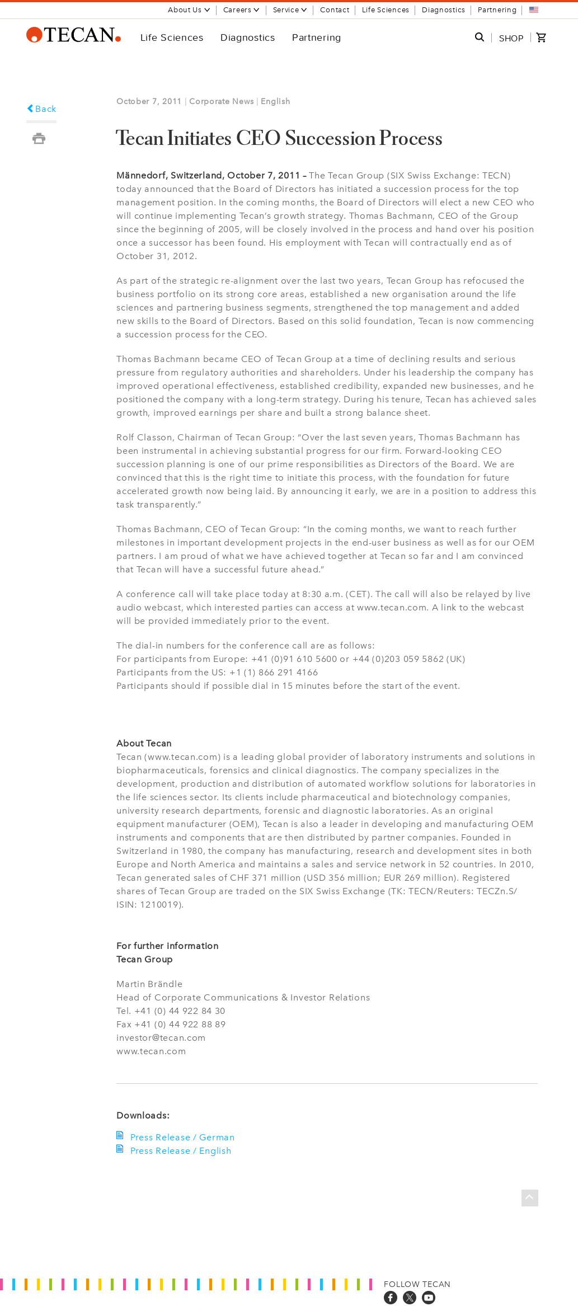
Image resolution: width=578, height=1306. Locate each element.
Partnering (497, 10)
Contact (334, 10)
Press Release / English (179, 1150)
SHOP (511, 38)
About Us (189, 10)
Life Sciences (386, 10)
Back (41, 109)
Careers (242, 10)
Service (290, 10)
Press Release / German (181, 1137)
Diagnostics (444, 10)
